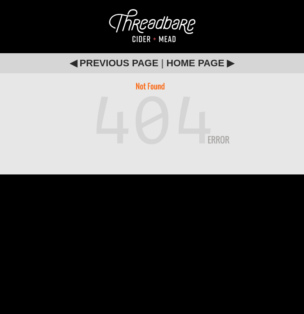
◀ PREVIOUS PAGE (114, 63)
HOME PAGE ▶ (201, 63)
